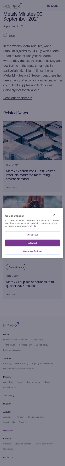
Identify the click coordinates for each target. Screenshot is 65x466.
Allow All (32, 243)
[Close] (54, 214)
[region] (32, 233)
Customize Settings (32, 251)
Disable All (32, 235)
